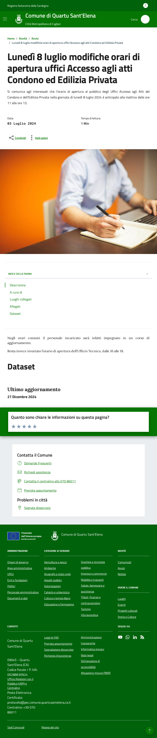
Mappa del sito (50, 727)
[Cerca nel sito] (145, 19)
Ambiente (50, 568)
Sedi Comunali (15, 727)
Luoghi (122, 599)
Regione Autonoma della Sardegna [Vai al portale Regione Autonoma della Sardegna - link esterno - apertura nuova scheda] (27, 5)
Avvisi (121, 568)
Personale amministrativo (23, 592)
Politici (11, 586)
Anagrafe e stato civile (57, 574)
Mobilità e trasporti (92, 580)
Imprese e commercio (94, 573)
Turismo (86, 609)
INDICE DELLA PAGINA (78, 274)
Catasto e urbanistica (57, 592)
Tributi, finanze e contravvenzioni (91, 600)
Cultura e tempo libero (57, 598)
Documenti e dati (17, 598)
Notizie (122, 574)
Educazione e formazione (59, 604)
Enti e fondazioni (17, 580)
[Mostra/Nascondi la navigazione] (4, 18)
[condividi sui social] (17, 137)
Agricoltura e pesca (55, 562)
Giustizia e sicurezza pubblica (93, 565)
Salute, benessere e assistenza (92, 588)
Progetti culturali (127, 610)
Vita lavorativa (89, 615)
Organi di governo (17, 562)
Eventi (122, 605)
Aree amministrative (19, 568)
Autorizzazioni (52, 586)
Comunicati (124, 562)
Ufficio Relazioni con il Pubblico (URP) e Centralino (20, 683)
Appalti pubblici (53, 580)
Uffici (10, 574)
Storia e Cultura (127, 617)
